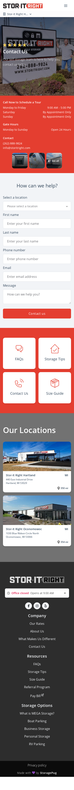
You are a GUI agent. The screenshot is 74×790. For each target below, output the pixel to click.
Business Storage (37, 729)
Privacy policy (37, 765)
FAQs (37, 664)
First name (11, 215)
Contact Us (37, 646)
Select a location (15, 197)
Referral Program (37, 687)
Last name (10, 232)
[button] (20, 160)
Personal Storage (37, 736)
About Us (37, 631)
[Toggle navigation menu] (67, 5)
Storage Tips (37, 672)
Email (7, 268)
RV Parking (37, 744)
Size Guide (37, 679)
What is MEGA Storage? (37, 713)
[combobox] (37, 206)
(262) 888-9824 (12, 143)
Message (9, 285)
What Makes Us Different (37, 639)
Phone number (14, 250)
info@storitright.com (16, 148)
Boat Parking (37, 721)
